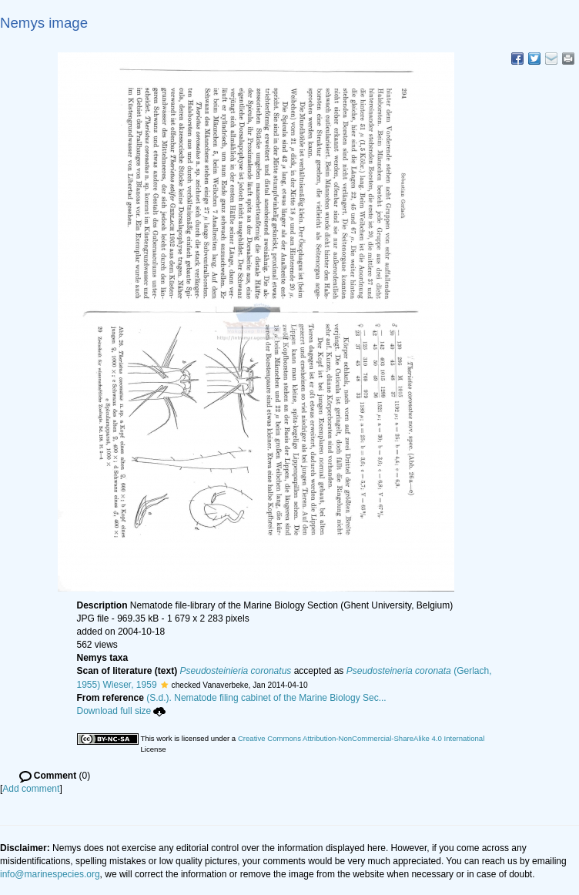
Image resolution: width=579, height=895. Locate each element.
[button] (164, 685)
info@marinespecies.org (50, 874)
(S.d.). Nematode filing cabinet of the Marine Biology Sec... (266, 697)
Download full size (121, 711)
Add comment (30, 788)
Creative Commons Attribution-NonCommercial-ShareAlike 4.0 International (361, 738)
